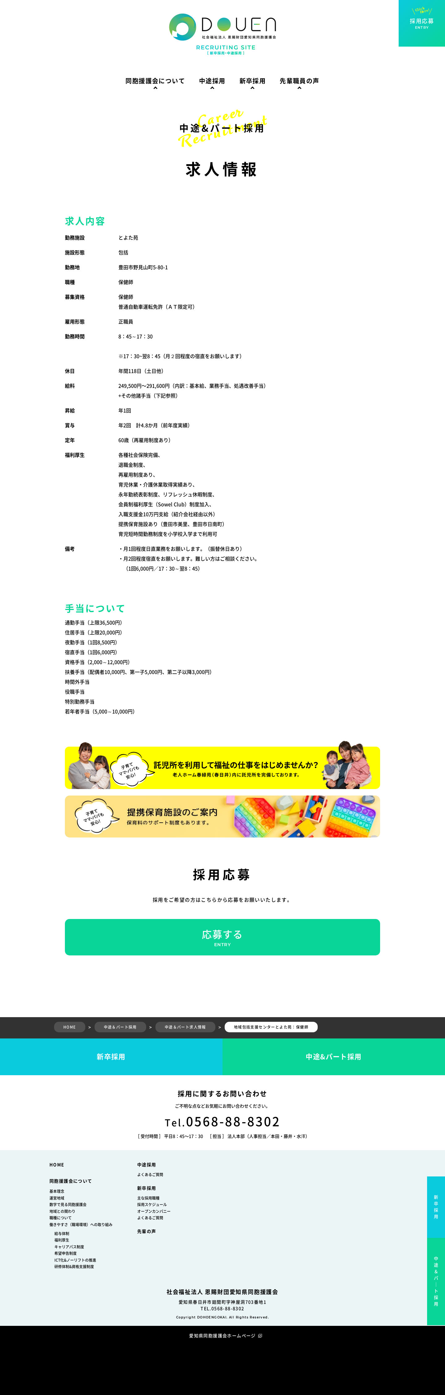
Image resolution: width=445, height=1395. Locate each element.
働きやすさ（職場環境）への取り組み (80, 1224)
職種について (60, 1218)
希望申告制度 (65, 1253)
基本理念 (56, 1191)
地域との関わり (62, 1211)
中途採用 (212, 81)
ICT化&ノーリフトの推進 (75, 1260)
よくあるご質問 (150, 1174)
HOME (57, 1165)
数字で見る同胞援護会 (68, 1204)
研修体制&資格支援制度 (74, 1266)
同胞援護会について (155, 81)
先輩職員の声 (299, 81)
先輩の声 (146, 1231)
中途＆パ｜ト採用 (436, 1281)
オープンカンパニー (154, 1211)
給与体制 (61, 1233)
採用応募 (422, 24)
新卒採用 (252, 81)
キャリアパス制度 (69, 1247)
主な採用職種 (148, 1198)
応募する (222, 938)
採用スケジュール (152, 1204)
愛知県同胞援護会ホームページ (222, 1336)
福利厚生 (61, 1240)
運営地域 (56, 1198)
